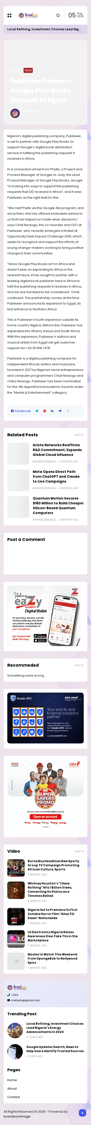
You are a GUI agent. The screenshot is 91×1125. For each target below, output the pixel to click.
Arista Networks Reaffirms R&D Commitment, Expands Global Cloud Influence (57, 450)
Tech (28, 70)
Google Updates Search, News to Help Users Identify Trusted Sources (55, 1049)
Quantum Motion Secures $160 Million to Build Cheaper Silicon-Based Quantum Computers (58, 505)
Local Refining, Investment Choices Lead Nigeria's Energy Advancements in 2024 (54, 1028)
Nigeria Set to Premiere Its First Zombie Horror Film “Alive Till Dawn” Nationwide (52, 914)
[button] (68, 411)
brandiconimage (17, 1116)
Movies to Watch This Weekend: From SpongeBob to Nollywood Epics (53, 959)
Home (15, 70)
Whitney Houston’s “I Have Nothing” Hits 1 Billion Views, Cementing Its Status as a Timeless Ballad (50, 890)
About (12, 1088)
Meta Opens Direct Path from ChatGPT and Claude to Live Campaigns (56, 476)
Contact (13, 1097)
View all (79, 434)
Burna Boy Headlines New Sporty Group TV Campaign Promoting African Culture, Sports (53, 865)
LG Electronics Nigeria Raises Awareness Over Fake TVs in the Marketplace (53, 936)
